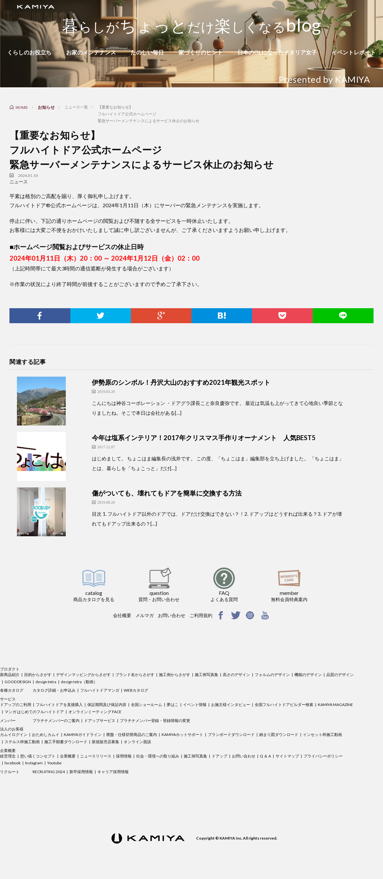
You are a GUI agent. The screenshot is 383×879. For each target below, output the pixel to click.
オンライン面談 (137, 741)
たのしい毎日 (147, 52)
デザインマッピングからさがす (83, 674)
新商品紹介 (10, 674)
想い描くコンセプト (37, 756)
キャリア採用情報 (113, 771)
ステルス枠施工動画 (22, 741)
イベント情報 (194, 704)
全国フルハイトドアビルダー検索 (284, 704)
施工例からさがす (174, 674)
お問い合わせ (171, 615)
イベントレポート (354, 52)
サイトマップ (287, 756)
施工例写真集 (206, 674)
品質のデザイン (340, 674)
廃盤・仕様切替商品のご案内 (131, 734)
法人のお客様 (11, 729)
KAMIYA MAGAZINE (335, 704)
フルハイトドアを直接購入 (59, 704)
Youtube (54, 762)
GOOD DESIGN (18, 681)
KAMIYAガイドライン (83, 734)
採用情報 (124, 756)
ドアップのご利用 (15, 704)
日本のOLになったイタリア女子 (277, 52)
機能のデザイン (308, 674)
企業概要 (8, 750)
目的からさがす (37, 674)
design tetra (45, 681)
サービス (8, 699)
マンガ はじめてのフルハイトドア (34, 711)
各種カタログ (11, 690)
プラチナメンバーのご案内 (56, 720)
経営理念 (8, 756)
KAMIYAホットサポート (182, 734)
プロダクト (10, 669)
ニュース (18, 181)
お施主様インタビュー (230, 704)
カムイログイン (13, 734)
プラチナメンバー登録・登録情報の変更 (155, 720)
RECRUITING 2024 (49, 771)
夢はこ (172, 704)
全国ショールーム (146, 704)
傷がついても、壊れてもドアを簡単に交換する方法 (167, 493)
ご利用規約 (201, 615)
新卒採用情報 (81, 771)
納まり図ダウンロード (278, 734)
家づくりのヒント (200, 52)
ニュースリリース (95, 756)
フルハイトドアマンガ (99, 690)
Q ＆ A (265, 756)
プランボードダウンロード (231, 734)
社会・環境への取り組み (157, 756)
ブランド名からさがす (134, 674)
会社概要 (122, 615)
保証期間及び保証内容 (106, 704)
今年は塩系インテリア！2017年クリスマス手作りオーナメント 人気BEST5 (204, 437)
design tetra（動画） (79, 681)
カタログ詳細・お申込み (54, 690)
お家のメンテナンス (91, 52)
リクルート (10, 771)
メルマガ (144, 615)
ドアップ (219, 756)
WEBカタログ (136, 690)
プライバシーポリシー (323, 756)
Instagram (34, 762)
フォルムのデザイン (272, 674)
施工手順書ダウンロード (65, 741)
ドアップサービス (99, 720)
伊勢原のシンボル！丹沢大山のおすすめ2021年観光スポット (181, 382)
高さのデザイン (236, 674)
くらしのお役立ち (29, 52)
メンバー (8, 720)
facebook (13, 762)
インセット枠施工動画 (322, 734)
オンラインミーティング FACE (94, 711)
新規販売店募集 (105, 741)
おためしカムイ (45, 734)
